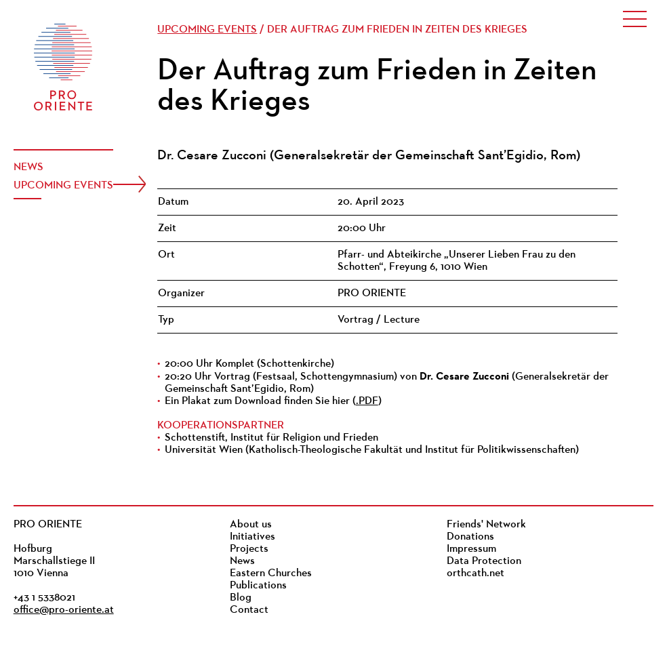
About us (251, 524)
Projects (249, 549)
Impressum (471, 549)
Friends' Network (486, 524)
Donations (470, 536)
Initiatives (252, 536)
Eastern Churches (271, 573)
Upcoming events (63, 185)
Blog (240, 597)
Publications (258, 585)
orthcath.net (475, 573)
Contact (249, 610)
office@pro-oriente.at (64, 610)
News (28, 167)
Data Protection (484, 561)
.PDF (367, 401)
